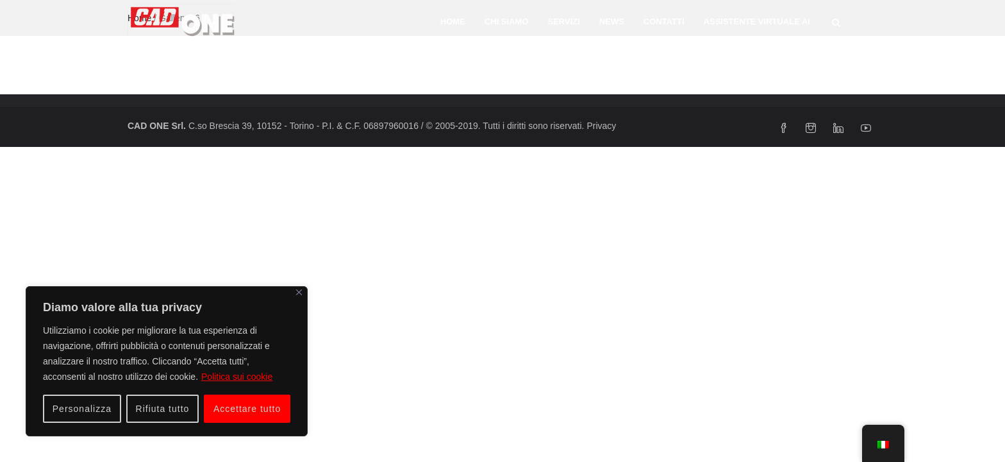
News (611, 21)
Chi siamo (507, 21)
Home (452, 21)
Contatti (664, 21)
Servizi (563, 21)
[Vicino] (299, 292)
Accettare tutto (247, 409)
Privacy (601, 126)
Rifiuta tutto (163, 409)
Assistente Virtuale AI (757, 21)
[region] (167, 361)
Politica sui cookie (236, 377)
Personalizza (82, 409)
